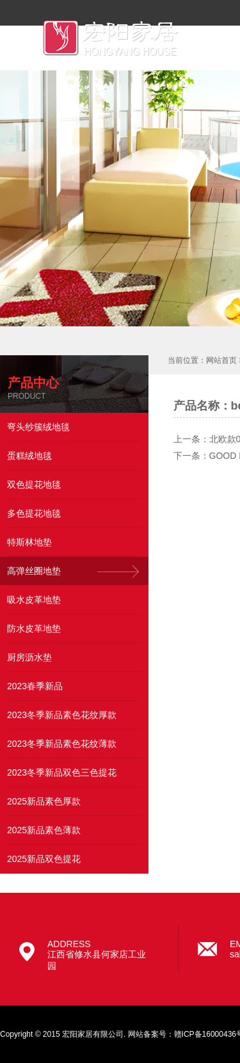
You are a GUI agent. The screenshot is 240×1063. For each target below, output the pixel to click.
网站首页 (221, 360)
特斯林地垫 (29, 542)
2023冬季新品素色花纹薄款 (61, 744)
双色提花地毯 (34, 484)
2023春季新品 (35, 686)
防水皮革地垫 (34, 628)
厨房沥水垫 (29, 657)
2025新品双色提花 (44, 859)
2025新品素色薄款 (44, 830)
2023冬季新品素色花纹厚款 (61, 715)
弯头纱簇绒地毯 (38, 427)
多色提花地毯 (34, 513)
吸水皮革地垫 (34, 600)
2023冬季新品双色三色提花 (61, 772)
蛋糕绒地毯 (29, 456)
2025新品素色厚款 (44, 801)
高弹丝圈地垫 (34, 571)
